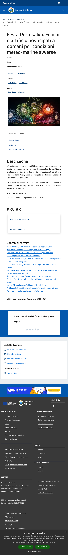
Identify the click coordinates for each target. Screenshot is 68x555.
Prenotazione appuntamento (48, 481)
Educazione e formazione (14, 449)
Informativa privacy (12, 520)
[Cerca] (63, 10)
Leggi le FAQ (42, 489)
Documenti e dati (11, 439)
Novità (12, 19)
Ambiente (8, 461)
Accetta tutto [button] (26, 547)
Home (5, 19)
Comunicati (42, 453)
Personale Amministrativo (14, 435)
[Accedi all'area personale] (59, 3)
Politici (7, 431)
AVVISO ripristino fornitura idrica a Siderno (23, 255)
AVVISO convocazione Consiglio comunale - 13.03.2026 (29, 276)
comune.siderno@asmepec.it (15, 500)
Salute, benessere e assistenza (16, 464)
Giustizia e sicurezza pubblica (15, 453)
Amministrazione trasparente (15, 513)
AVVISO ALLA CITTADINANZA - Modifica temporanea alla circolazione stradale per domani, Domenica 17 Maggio (29, 248)
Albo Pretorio (9, 517)
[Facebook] (53, 405)
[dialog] (34, 542)
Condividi (12, 73)
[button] (34, 551)
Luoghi (40, 467)
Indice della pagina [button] (16, 133)
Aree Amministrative (12, 420)
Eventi (40, 471)
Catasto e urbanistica (45, 427)
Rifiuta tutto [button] (42, 547)
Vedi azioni (22, 73)
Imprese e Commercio (45, 424)
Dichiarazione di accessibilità (15, 528)
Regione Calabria (9, 3)
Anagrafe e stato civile (46, 416)
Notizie (40, 449)
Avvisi (19, 19)
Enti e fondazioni (11, 427)
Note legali (9, 524)
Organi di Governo (11, 416)
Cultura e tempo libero (46, 420)
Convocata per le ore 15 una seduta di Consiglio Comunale (30, 252)
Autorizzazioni (10, 468)
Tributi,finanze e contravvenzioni (16, 457)
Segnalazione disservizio (46, 485)
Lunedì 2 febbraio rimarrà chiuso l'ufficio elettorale (27, 285)
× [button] (65, 532)
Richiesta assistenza (45, 493)
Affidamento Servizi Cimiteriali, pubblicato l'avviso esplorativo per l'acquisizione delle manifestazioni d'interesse (33, 289)
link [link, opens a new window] (54, 542)
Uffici (7, 424)
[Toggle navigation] (4, 10)
